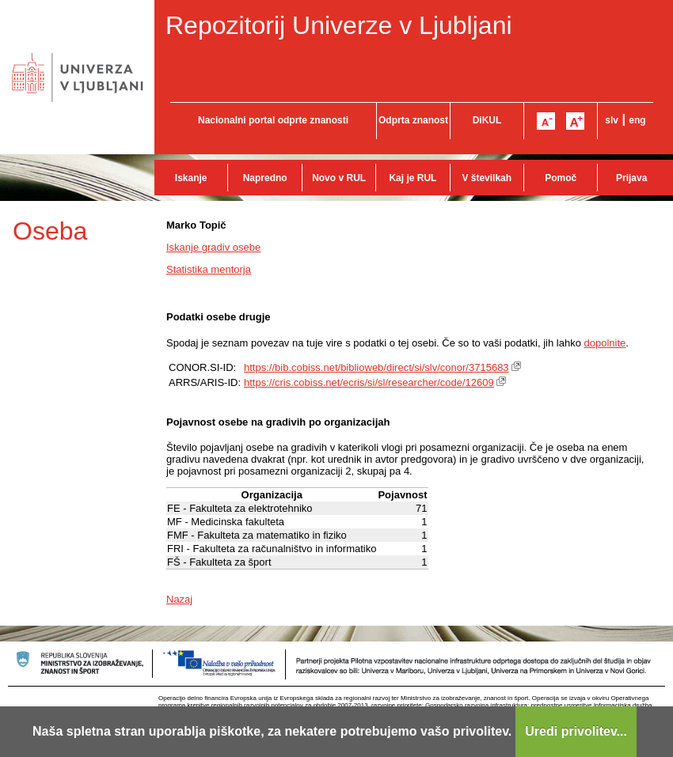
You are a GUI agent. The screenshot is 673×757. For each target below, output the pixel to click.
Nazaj (179, 599)
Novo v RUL (339, 178)
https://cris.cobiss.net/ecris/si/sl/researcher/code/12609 (369, 382)
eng (637, 120)
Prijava (631, 178)
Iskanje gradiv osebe (213, 247)
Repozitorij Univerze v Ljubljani (338, 25)
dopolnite (605, 343)
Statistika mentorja (208, 269)
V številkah (486, 178)
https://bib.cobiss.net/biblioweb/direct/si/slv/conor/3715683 (376, 367)
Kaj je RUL (412, 178)
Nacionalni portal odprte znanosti (273, 120)
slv (611, 120)
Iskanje (191, 178)
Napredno (265, 178)
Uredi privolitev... (576, 731)
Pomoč (560, 178)
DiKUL (487, 120)
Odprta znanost (413, 120)
